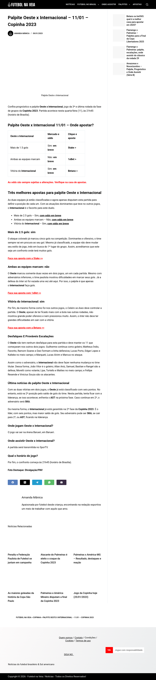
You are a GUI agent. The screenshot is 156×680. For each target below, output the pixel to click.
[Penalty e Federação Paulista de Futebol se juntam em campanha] (22, 540)
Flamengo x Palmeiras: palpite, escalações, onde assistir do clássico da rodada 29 (136, 53)
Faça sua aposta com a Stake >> (25, 258)
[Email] (61, 482)
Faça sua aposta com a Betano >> (26, 327)
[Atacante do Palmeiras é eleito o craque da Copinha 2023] (55, 540)
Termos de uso (83, 640)
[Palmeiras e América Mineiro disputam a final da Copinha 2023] (55, 578)
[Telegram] (37, 482)
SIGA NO (69, 654)
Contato (79, 637)
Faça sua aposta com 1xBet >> (24, 293)
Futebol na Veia (23, 617)
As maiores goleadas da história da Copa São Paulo (21, 597)
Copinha (37, 617)
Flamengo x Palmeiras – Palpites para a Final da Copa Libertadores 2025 (136, 36)
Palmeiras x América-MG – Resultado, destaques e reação (87, 558)
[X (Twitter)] (25, 482)
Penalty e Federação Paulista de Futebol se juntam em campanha (20, 558)
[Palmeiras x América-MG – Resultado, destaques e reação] (88, 540)
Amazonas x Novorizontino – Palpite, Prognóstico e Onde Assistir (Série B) (136, 69)
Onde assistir (109, 4)
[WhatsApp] (49, 482)
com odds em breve (50, 215)
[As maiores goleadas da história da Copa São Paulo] (22, 578)
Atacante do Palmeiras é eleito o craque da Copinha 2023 (54, 558)
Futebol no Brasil (88, 4)
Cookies (69, 640)
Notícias (70, 4)
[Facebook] (13, 482)
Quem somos (66, 637)
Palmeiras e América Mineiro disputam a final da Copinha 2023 (54, 597)
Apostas (137, 4)
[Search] (147, 4)
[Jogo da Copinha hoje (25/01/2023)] (88, 578)
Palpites (125, 4)
